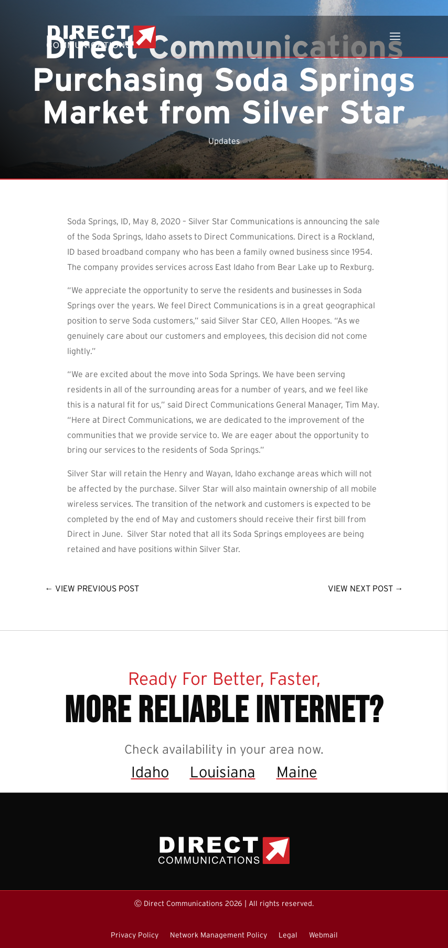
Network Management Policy (218, 935)
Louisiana (222, 771)
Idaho (150, 771)
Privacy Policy (134, 935)
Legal (288, 935)
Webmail (323, 935)
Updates (224, 140)
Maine (296, 771)
